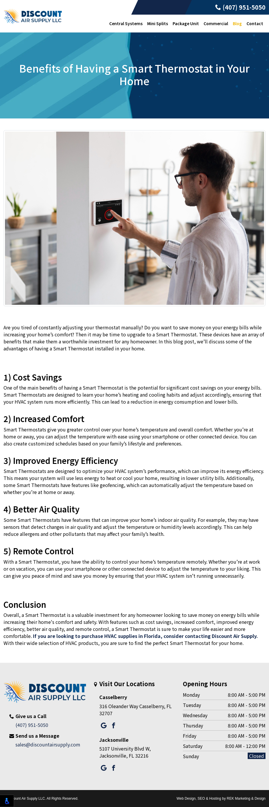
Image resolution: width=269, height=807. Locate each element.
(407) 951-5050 (240, 7)
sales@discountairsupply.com (47, 744)
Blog (237, 23)
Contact (255, 23)
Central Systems (126, 23)
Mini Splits (157, 23)
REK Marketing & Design (246, 798)
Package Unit (186, 23)
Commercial (216, 23)
